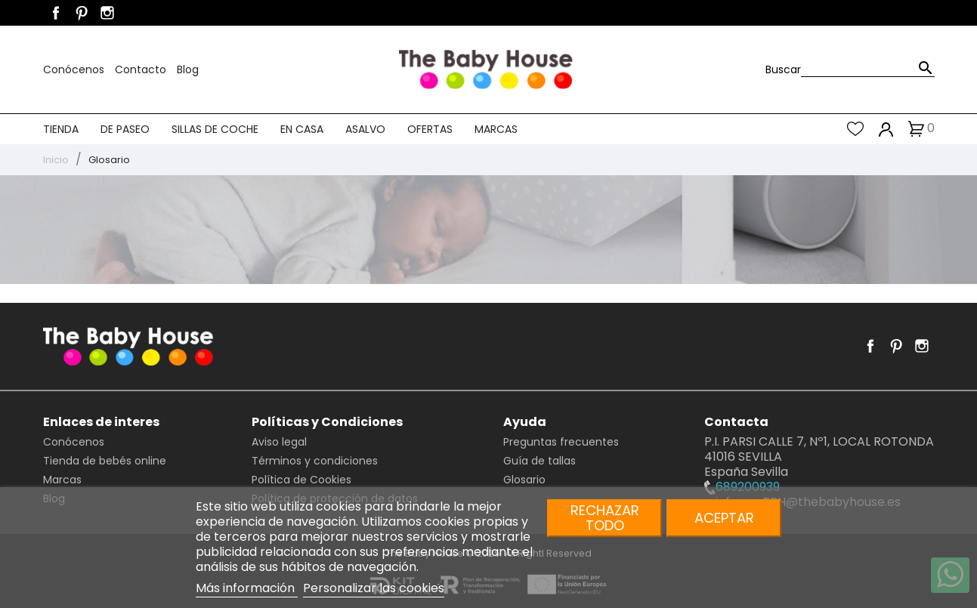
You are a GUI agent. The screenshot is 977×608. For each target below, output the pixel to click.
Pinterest (82, 13)
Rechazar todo (604, 518)
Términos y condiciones (315, 460)
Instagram (107, 13)
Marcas (496, 129)
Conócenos (75, 69)
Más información (247, 588)
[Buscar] (868, 69)
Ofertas (430, 129)
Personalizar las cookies (373, 588)
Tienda (61, 129)
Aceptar (724, 517)
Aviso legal (279, 441)
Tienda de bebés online (104, 460)
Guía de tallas (539, 460)
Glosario (524, 479)
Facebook (56, 13)
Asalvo (365, 129)
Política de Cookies (301, 479)
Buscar (783, 69)
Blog (188, 69)
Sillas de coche (215, 129)
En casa (301, 129)
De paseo (125, 129)
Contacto (142, 69)
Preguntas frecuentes (561, 441)
